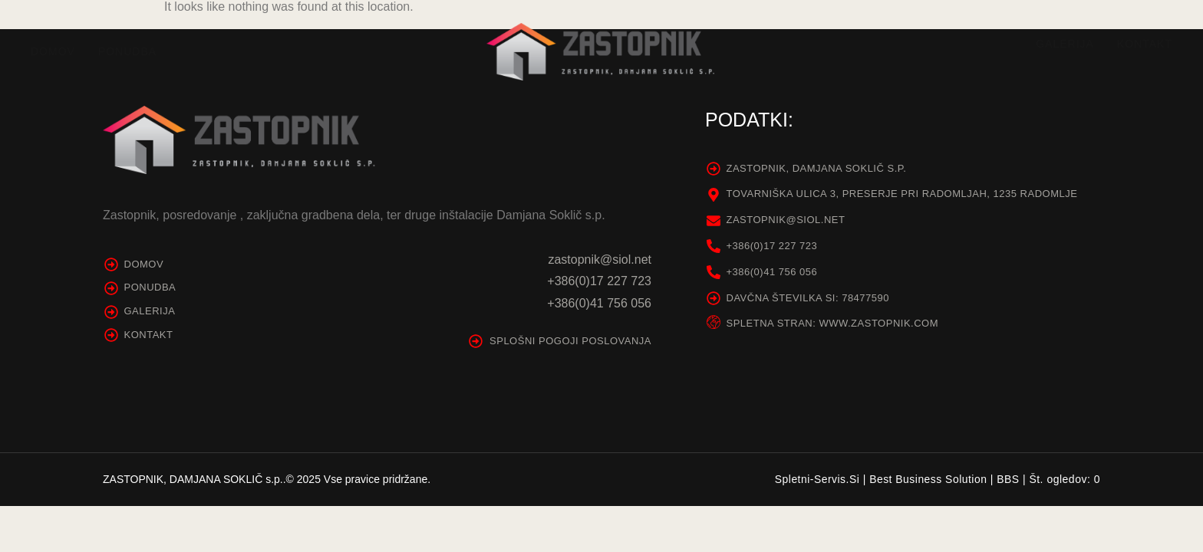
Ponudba (127, 51)
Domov (53, 51)
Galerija (1065, 44)
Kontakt (1144, 44)
